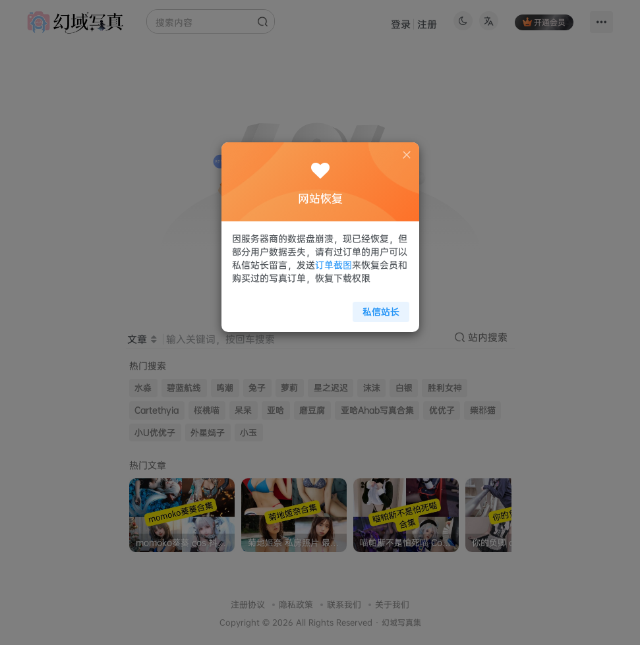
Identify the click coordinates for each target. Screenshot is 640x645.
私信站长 (377, 308)
